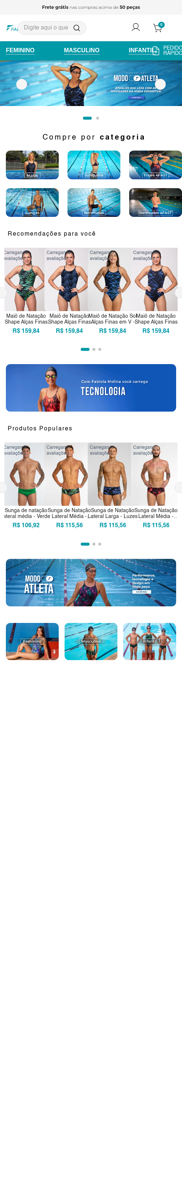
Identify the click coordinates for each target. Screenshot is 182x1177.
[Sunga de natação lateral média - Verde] (26, 487)
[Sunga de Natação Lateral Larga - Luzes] (113, 487)
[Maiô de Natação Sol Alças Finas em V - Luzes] (113, 293)
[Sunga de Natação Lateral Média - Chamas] (156, 487)
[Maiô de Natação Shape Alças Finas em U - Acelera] (26, 293)
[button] (87, 118)
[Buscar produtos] (76, 28)
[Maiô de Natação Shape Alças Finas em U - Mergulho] (69, 293)
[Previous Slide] (21, 84)
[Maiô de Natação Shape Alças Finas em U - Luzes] (156, 293)
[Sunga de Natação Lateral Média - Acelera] (69, 487)
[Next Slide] (160, 84)
